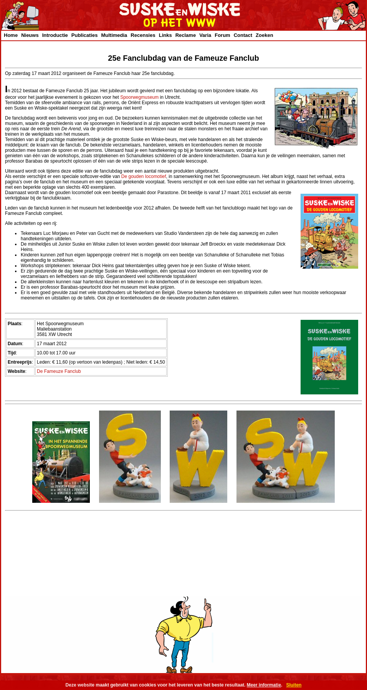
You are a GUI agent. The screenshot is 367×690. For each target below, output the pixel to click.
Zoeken (264, 35)
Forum (222, 35)
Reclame (185, 35)
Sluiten (293, 685)
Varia (205, 35)
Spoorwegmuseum (139, 97)
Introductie (55, 35)
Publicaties (84, 35)
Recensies (143, 35)
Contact (243, 35)
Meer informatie (264, 685)
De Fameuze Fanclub (59, 371)
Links (165, 35)
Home (11, 35)
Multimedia (114, 35)
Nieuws (30, 35)
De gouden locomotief (143, 176)
